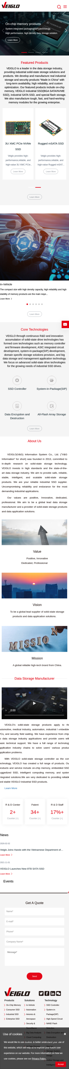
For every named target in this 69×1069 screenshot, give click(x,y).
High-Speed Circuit (54, 1019)
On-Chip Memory (13, 1005)
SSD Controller (52, 1005)
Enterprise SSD (13, 1019)
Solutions (29, 1000)
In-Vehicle (6, 392)
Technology (51, 1000)
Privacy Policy (39, 1058)
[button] (24, 52)
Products (9, 1000)
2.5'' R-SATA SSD (18, 143)
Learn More (13, 40)
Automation (31, 1010)
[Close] (65, 1034)
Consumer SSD (13, 1010)
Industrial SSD (12, 1014)
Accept (61, 1064)
